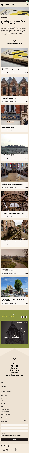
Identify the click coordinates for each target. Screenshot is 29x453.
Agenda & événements (5, 409)
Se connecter (22, 1)
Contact (2, 400)
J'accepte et (11, 435)
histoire (14, 365)
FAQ (2, 406)
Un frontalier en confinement (9, 270)
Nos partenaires (4, 388)
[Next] (26, 317)
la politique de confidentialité (16, 435)
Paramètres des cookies (5, 414)
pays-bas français (14, 374)
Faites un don (3, 386)
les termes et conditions (8, 435)
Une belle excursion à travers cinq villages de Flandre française (13, 300)
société (14, 372)
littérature (15, 370)
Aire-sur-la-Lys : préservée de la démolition (12, 242)
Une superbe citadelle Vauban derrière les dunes (13, 155)
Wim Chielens (4, 72)
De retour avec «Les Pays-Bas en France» (12, 69)
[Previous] (22, 317)
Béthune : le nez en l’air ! (8, 127)
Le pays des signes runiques (9, 98)
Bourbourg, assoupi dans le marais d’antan (12, 184)
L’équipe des (5, 398)
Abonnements (3, 384)
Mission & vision (4, 397)
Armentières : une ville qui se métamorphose (13, 213)
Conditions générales (5, 411)
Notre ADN (3, 393)
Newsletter (3, 1)
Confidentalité (3, 412)
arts (14, 363)
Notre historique (4, 395)
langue (14, 368)
